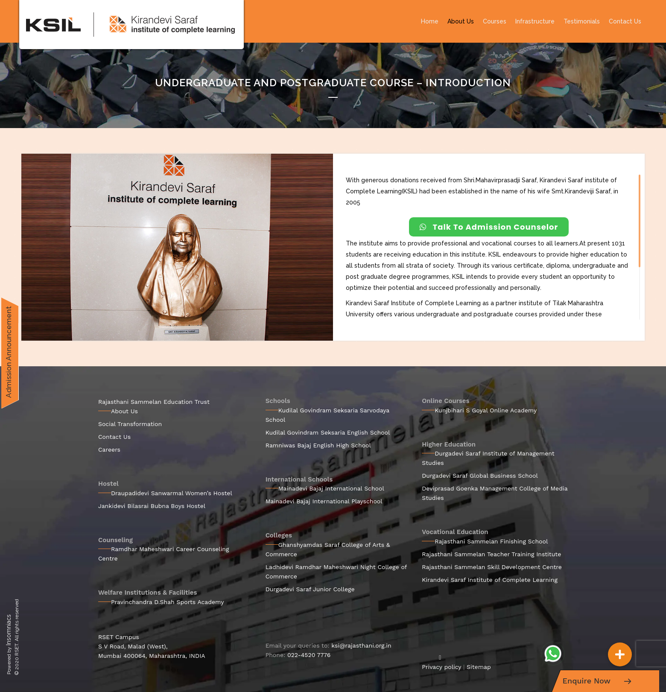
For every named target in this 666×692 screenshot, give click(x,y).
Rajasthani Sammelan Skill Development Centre (492, 567)
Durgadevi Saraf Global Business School (480, 475)
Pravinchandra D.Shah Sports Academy (167, 602)
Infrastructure (535, 21)
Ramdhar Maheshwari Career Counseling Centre (163, 554)
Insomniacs (8, 629)
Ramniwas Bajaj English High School (318, 445)
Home (429, 21)
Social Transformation (130, 423)
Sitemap (479, 666)
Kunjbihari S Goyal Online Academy (486, 410)
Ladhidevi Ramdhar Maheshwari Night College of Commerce (336, 572)
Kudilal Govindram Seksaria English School (328, 432)
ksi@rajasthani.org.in (361, 645)
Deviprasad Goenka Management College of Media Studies (494, 493)
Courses (494, 21)
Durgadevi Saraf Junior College (310, 589)
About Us (460, 21)
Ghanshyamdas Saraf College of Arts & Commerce (328, 549)
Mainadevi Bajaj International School (331, 488)
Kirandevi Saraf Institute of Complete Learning (490, 579)
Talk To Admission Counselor (489, 227)
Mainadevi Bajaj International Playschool (324, 501)
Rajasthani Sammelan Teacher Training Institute (491, 554)
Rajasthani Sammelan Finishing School (491, 541)
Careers (109, 449)
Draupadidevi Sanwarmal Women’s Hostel (171, 493)
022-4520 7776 (308, 654)
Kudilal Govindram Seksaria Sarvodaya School (327, 415)
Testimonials (582, 21)
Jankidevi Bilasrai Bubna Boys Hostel (151, 505)
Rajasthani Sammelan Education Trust (154, 401)
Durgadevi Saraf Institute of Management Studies (488, 458)
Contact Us (625, 21)
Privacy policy (441, 666)
